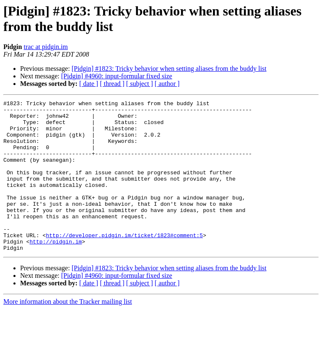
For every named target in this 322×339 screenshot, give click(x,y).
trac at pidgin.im (45, 46)
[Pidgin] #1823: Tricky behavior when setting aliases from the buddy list (169, 68)
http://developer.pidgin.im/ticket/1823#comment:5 (124, 263)
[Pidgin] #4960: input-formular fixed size (116, 76)
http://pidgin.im (55, 270)
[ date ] (88, 83)
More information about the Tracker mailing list (67, 331)
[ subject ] (139, 83)
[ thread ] (112, 83)
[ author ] (167, 83)
